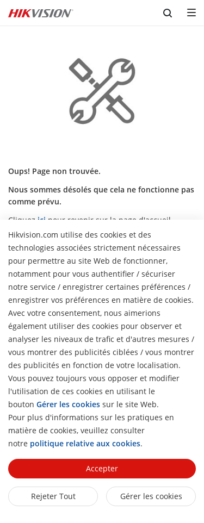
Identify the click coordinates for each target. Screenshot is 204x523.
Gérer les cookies (151, 496)
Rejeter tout (53, 496)
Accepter (102, 468)
